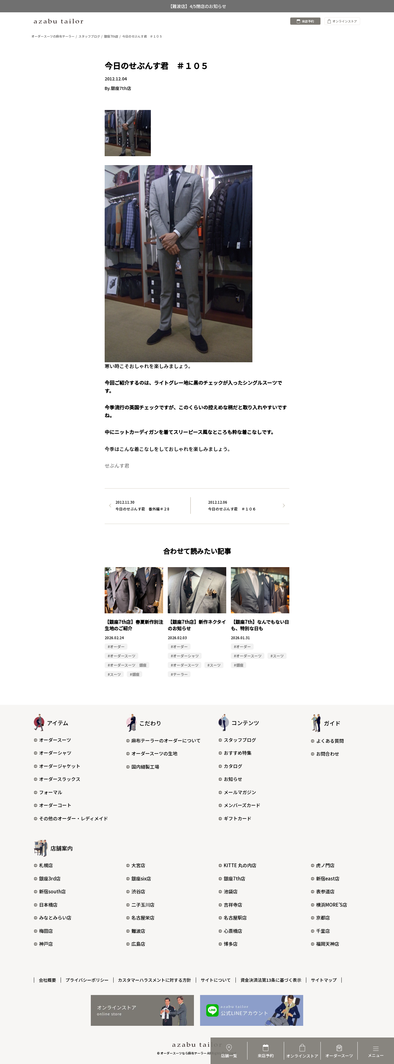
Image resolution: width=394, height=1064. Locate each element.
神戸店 (43, 944)
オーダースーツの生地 (151, 753)
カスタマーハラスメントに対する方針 (154, 980)
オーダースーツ (52, 740)
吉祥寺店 (230, 904)
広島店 (135, 944)
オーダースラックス (57, 779)
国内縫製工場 (142, 766)
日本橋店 (46, 904)
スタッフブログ (237, 740)
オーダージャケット (57, 766)
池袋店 (228, 891)
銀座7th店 (232, 878)
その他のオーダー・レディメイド (71, 818)
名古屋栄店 (140, 918)
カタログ (230, 766)
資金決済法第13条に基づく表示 (271, 980)
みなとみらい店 (52, 918)
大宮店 (135, 865)
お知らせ (230, 779)
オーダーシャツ (52, 753)
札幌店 (43, 865)
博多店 (228, 944)
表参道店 (323, 891)
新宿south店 (50, 891)
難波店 (135, 931)
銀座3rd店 (47, 878)
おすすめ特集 (235, 753)
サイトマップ (324, 980)
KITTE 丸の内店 (237, 865)
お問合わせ (325, 754)
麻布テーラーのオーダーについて (163, 740)
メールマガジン (237, 792)
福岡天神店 (325, 944)
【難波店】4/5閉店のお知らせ (197, 6)
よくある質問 (327, 740)
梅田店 (43, 931)
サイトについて (216, 980)
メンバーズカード (239, 805)
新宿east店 (325, 878)
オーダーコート (52, 805)
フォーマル (48, 792)
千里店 (320, 931)
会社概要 (47, 980)
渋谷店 (135, 891)
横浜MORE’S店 (329, 904)
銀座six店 (138, 878)
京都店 (320, 918)
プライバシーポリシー (87, 980)
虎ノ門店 (323, 865)
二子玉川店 (140, 904)
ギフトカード (235, 818)
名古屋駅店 (233, 918)
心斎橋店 (230, 931)
